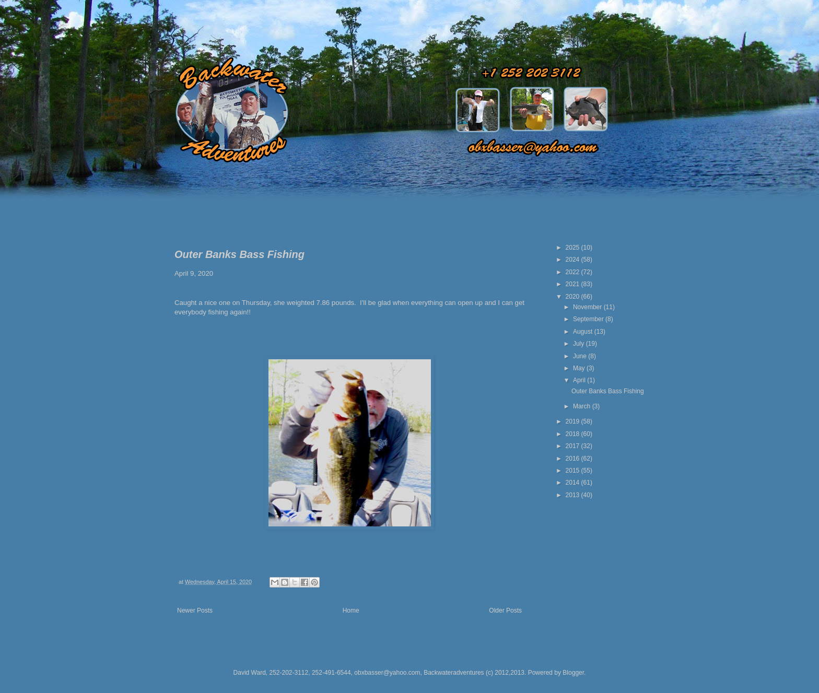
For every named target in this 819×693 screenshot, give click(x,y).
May (580, 368)
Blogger (573, 672)
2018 (573, 434)
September (589, 319)
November (588, 307)
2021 (573, 284)
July (579, 343)
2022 (573, 272)
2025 (573, 247)
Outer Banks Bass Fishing (239, 254)
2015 (573, 470)
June (580, 356)
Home (351, 610)
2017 (573, 446)
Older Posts (505, 610)
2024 (573, 259)
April (580, 380)
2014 (573, 482)
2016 (573, 458)
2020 (573, 296)
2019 (573, 421)
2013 (573, 495)
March (582, 406)
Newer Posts (195, 610)
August (583, 331)
